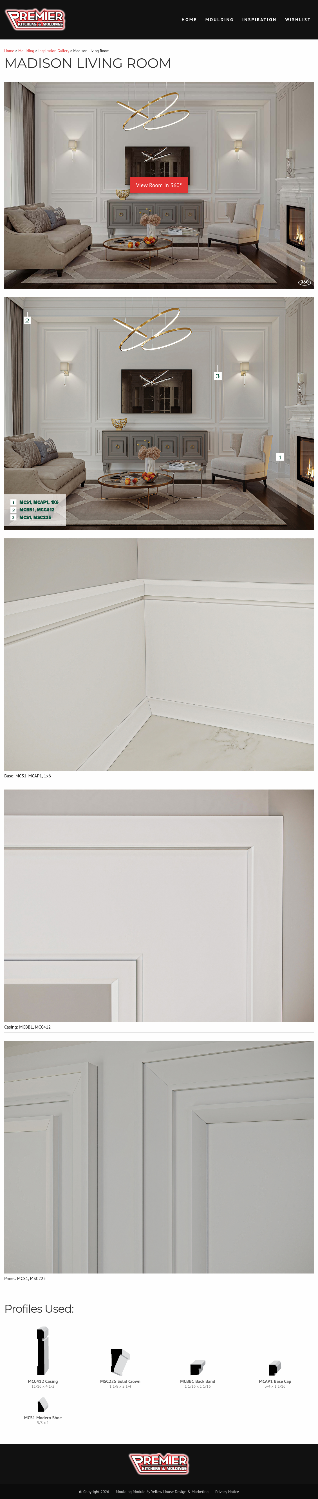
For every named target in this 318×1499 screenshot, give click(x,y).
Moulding (219, 19)
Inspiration (259, 19)
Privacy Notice (227, 1491)
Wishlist (298, 19)
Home (189, 19)
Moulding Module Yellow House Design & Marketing (162, 1491)
